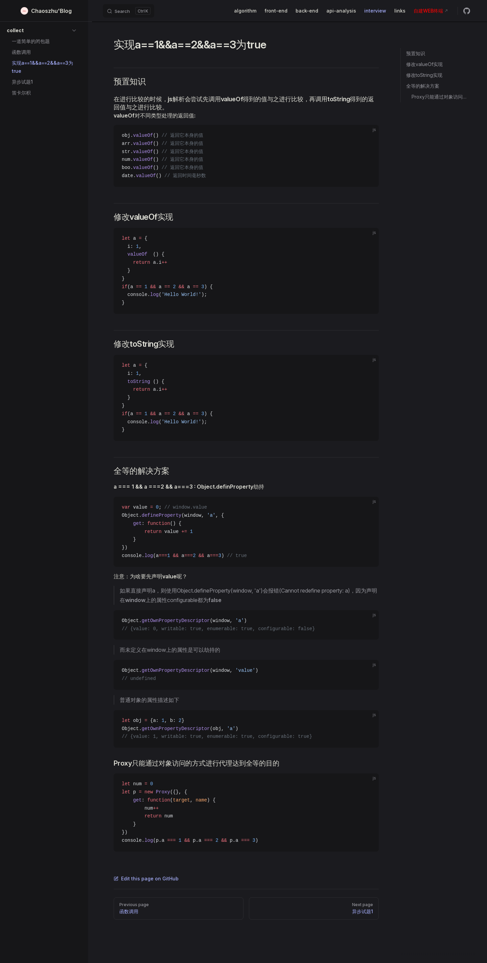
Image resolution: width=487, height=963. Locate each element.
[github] (467, 11)
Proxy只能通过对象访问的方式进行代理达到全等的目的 (441, 97)
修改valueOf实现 (424, 64)
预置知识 (415, 53)
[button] (42, 30)
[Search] (128, 11)
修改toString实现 (424, 75)
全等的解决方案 (422, 86)
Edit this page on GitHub (146, 878)
